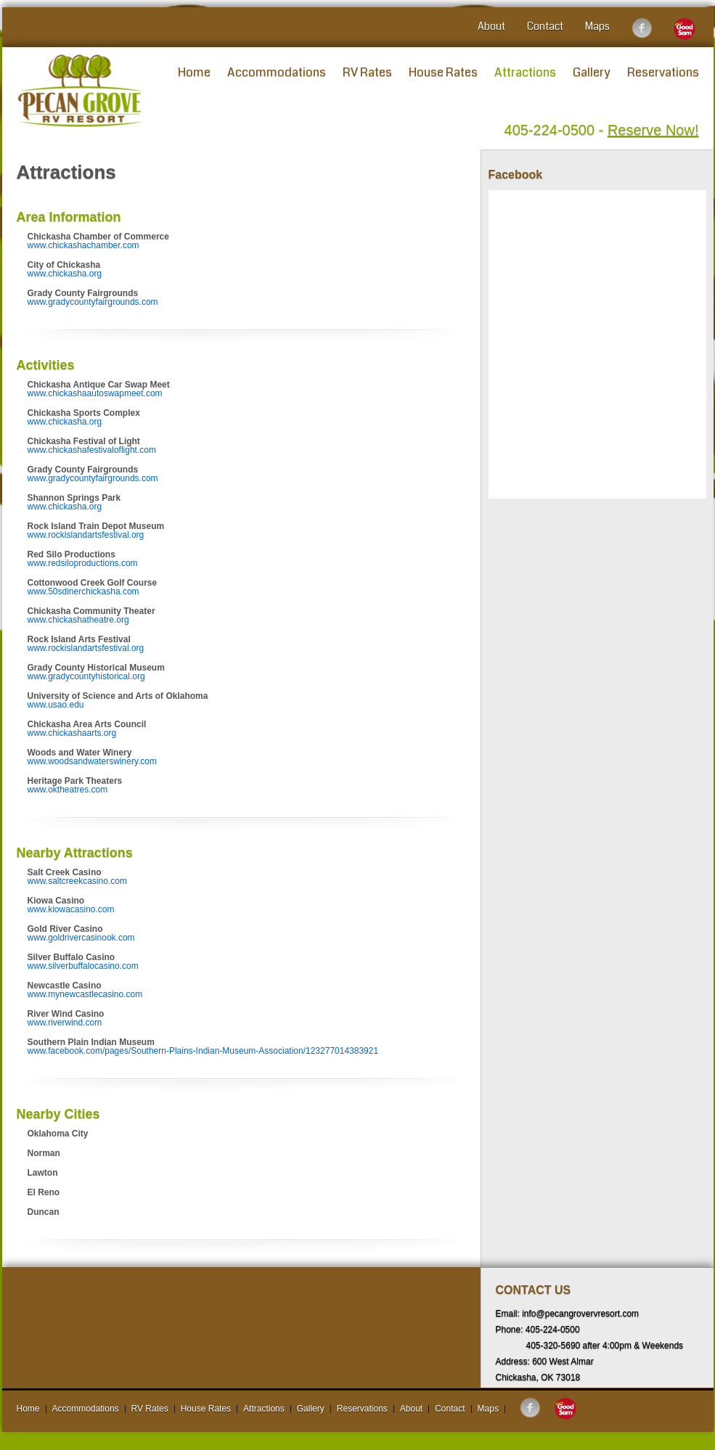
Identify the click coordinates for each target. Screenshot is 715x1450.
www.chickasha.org (65, 274)
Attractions (525, 72)
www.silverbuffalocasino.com (83, 966)
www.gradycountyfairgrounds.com (93, 302)
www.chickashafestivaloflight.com (92, 450)
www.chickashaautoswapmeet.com (95, 393)
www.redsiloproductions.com (83, 563)
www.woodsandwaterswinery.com (93, 761)
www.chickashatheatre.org (78, 620)
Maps (597, 26)
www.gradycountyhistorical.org (86, 676)
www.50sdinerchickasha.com (83, 591)
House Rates (443, 72)
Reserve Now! (653, 130)
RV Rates (367, 72)
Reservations (663, 72)
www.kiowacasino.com (71, 909)
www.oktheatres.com (68, 790)
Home (194, 72)
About (491, 26)
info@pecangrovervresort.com (580, 1313)
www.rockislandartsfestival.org (86, 535)
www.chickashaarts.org (72, 733)
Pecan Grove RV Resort (81, 90)
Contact (545, 26)
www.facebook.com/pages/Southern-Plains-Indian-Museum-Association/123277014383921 (203, 1051)
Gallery (591, 72)
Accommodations (276, 72)
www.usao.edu (56, 705)
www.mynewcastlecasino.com (85, 994)
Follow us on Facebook (642, 28)
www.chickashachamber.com (83, 245)
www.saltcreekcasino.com (77, 881)
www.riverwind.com (65, 1022)
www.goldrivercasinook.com (81, 938)
